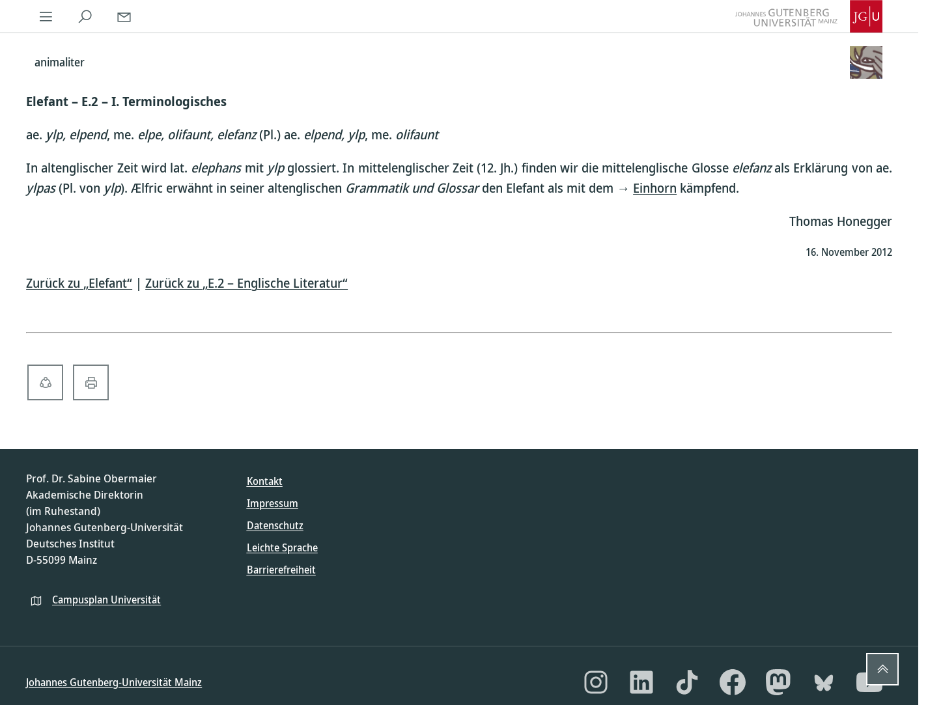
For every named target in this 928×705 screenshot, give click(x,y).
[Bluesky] (824, 682)
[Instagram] (596, 682)
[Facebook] (733, 682)
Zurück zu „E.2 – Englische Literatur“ (246, 283)
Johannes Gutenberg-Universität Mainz (114, 682)
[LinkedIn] (641, 682)
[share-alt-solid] (45, 382)
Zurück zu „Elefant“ (79, 283)
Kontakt (265, 481)
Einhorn (655, 188)
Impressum (272, 503)
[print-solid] (91, 382)
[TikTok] (687, 682)
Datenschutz (275, 525)
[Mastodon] (778, 682)
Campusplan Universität (106, 599)
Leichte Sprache (282, 547)
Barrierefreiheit (281, 569)
